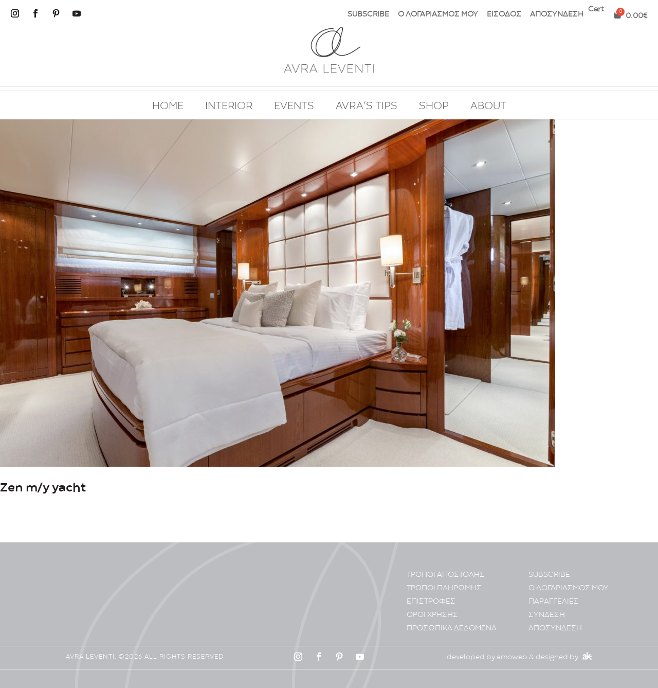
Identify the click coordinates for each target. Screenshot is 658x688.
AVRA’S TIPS (366, 106)
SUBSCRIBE (368, 14)
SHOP (434, 106)
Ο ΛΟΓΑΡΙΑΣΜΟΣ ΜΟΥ (438, 14)
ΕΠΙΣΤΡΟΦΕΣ (431, 601)
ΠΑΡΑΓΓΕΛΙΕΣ (553, 601)
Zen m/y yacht (43, 488)
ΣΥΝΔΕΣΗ (546, 615)
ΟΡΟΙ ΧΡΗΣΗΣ (432, 615)
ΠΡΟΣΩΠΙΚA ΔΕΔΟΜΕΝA (452, 628)
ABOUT (488, 106)
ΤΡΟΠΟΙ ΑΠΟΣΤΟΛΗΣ (446, 575)
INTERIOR (228, 106)
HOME (168, 106)
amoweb (512, 657)
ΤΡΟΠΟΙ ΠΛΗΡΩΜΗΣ (444, 588)
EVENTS (294, 106)
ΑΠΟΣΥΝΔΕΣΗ (556, 14)
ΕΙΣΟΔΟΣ (504, 14)
